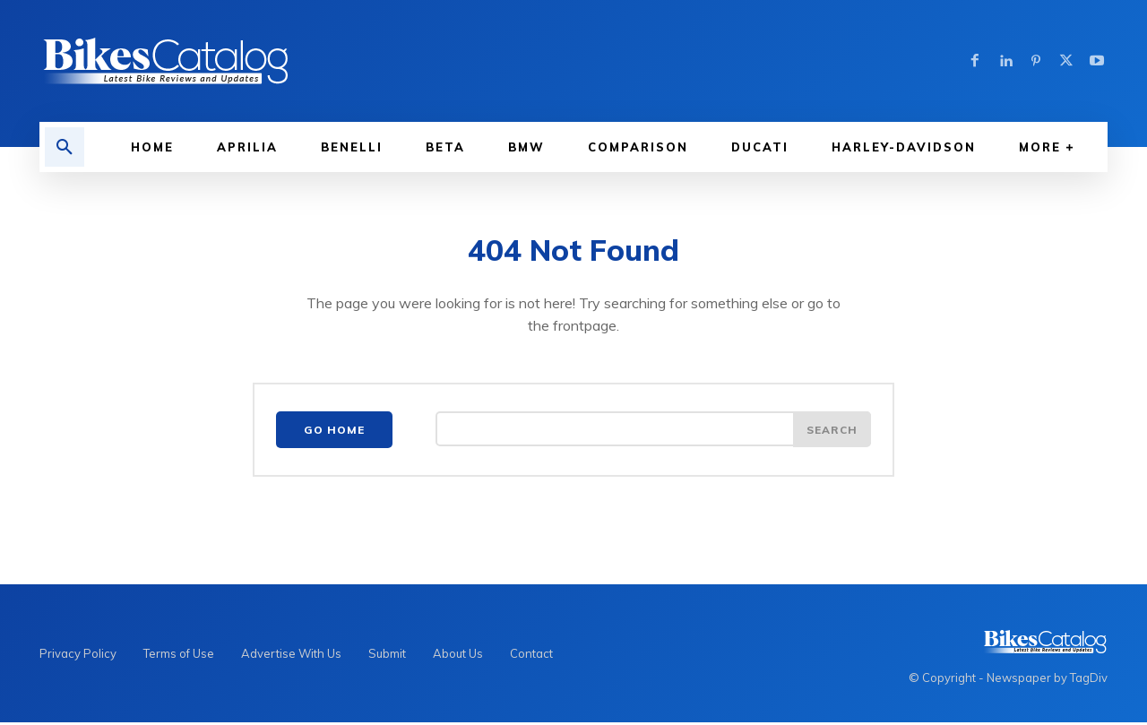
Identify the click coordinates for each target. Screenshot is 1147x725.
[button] (64, 147)
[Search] (831, 432)
